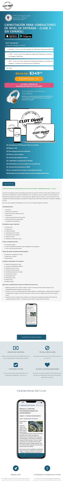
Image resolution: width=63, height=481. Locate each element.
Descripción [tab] (9, 184)
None (10, 68)
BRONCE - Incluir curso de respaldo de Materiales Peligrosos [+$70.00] (31, 49)
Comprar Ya (29, 78)
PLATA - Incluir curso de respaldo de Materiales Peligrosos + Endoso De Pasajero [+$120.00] (30, 55)
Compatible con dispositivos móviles (47, 475)
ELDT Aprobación (12, 43)
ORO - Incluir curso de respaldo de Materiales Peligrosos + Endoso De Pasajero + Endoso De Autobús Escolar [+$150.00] (31, 62)
